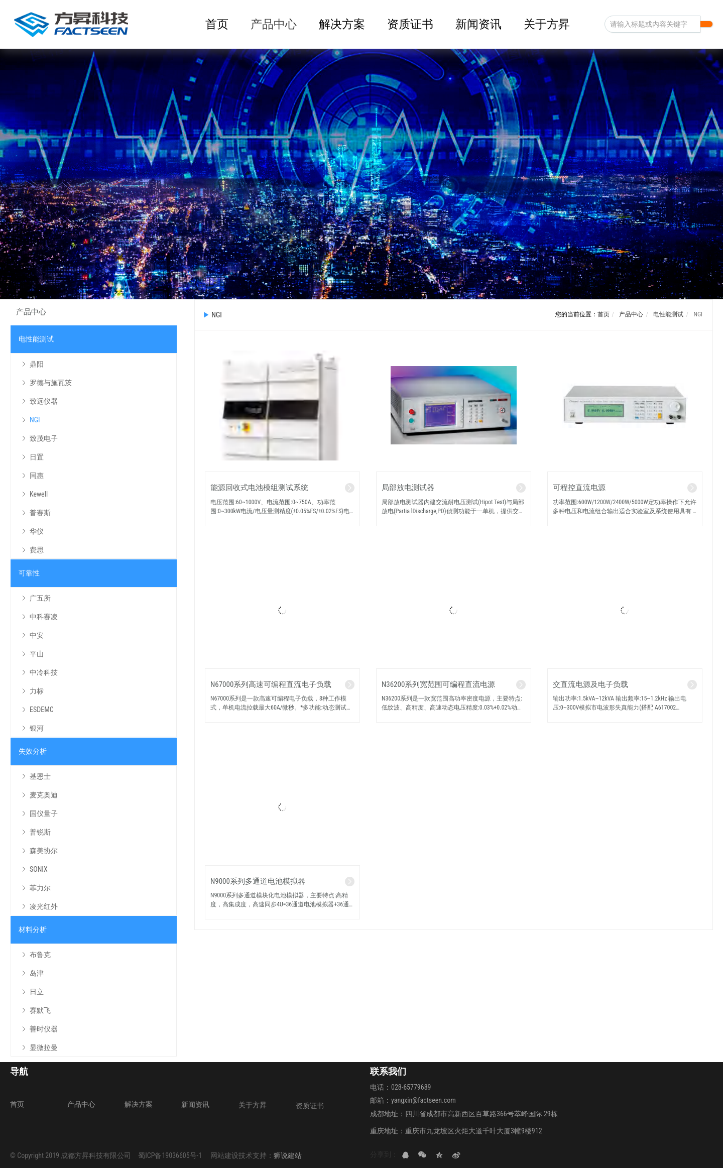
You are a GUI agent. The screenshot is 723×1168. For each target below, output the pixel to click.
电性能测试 (668, 314)
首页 (603, 314)
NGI (697, 314)
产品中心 (631, 314)
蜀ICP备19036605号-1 (170, 1155)
